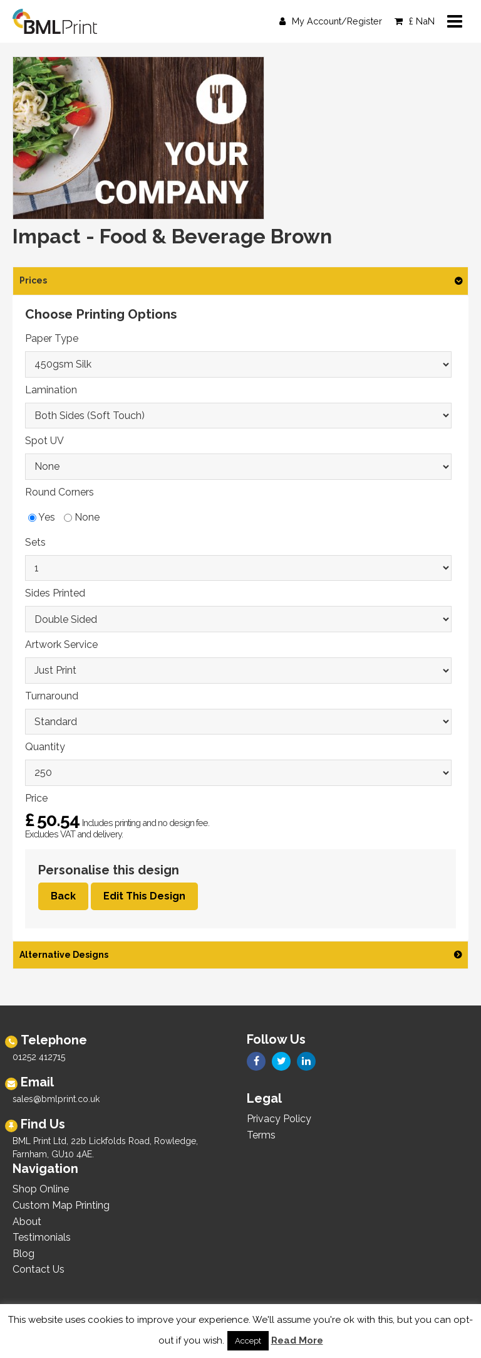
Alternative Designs (63, 955)
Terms (261, 1135)
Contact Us (39, 1269)
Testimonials (42, 1237)
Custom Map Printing (61, 1205)
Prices (33, 280)
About (27, 1222)
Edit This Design (144, 896)
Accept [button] (248, 1340)
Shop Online (41, 1189)
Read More (297, 1340)
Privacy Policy (279, 1119)
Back (63, 896)
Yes (41, 517)
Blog (23, 1254)
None (82, 517)
